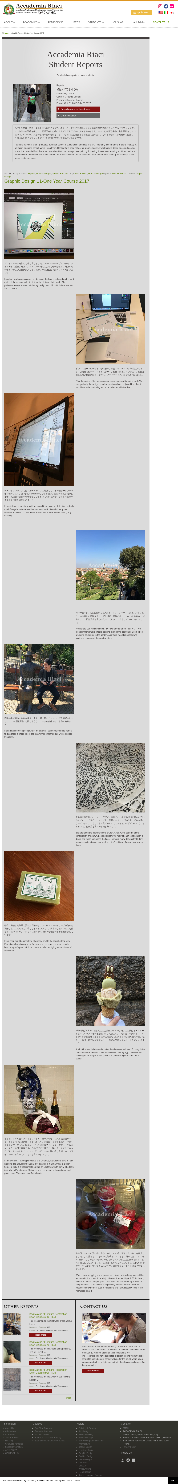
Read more (40, 1334)
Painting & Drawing (87, 1428)
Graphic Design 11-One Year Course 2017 (46, 181)
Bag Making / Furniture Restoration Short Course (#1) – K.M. (48, 1371)
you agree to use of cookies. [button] (68, 1480)
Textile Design (85, 1459)
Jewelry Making (86, 1434)
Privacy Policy (129, 1447)
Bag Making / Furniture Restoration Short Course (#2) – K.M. (48, 1343)
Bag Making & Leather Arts (46, 1330)
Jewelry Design (86, 1437)
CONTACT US (12, 1453)
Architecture (84, 1444)
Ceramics (83, 1462)
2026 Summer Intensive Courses (50, 1441)
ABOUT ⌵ (9, 22)
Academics (10, 1434)
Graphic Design (68, 115)
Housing (9, 1441)
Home (6, 33)
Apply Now (142, 12)
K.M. (48, 1327)
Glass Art (83, 1466)
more (68, 1398)
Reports (31, 173)
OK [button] (172, 1480)
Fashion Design (86, 1456)
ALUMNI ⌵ (139, 22)
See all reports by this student (76, 109)
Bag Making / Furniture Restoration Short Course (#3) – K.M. (48, 1315)
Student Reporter (60, 173)
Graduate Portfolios (14, 1444)
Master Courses (42, 1434)
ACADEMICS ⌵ (31, 22)
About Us (9, 1428)
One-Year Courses (43, 1428)
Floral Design (85, 1472)
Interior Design (85, 1447)
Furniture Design (86, 1450)
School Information (14, 1447)
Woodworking (63, 1330)
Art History (83, 1431)
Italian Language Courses (91, 1475)
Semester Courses (43, 1431)
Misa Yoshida (81, 173)
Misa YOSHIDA (119, 173)
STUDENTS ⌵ (96, 22)
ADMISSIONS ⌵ (56, 22)
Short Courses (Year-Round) (48, 1437)
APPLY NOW (11, 1450)
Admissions (10, 1431)
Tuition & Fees (12, 1437)
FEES (76, 22)
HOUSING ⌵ (118, 22)
